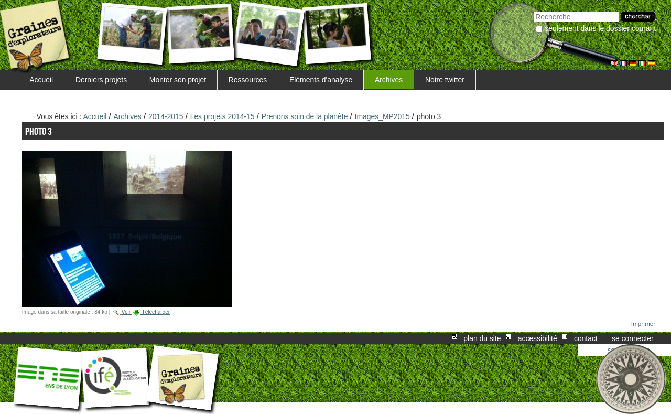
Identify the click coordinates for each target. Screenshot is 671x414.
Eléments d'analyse (320, 80)
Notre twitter (444, 80)
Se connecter (633, 338)
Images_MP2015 (382, 116)
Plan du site (482, 338)
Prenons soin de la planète (305, 116)
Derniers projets (101, 80)
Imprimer (643, 323)
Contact (586, 338)
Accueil (41, 80)
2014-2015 (165, 116)
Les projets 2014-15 (222, 116)
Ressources (248, 80)
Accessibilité (537, 338)
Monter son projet (177, 80)
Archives (389, 80)
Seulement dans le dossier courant (600, 28)
